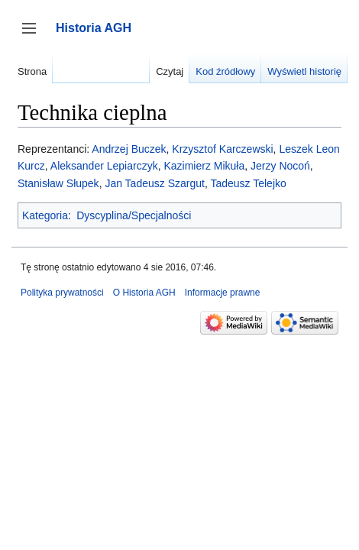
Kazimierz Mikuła (203, 166)
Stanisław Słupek (58, 183)
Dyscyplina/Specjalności (133, 215)
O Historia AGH (144, 292)
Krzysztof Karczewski (222, 149)
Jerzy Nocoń (280, 166)
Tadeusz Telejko (248, 183)
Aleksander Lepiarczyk (104, 166)
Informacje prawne (222, 292)
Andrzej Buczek (129, 149)
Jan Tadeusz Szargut (155, 183)
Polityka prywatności (62, 292)
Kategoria (45, 215)
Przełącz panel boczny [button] (34, 35)
